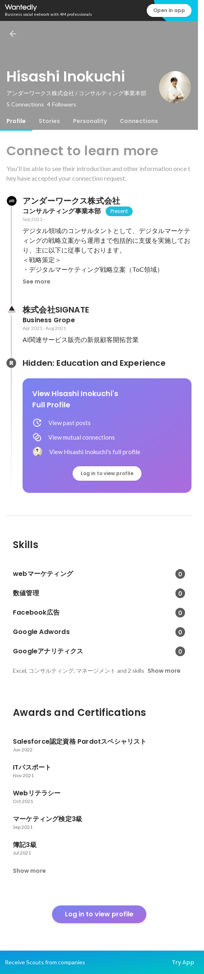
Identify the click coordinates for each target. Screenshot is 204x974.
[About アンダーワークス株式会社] (11, 201)
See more (36, 281)
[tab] (16, 121)
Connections (139, 121)
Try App (183, 962)
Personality (90, 121)
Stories (49, 121)
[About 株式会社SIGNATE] (11, 310)
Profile (16, 121)
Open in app (169, 10)
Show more (164, 671)
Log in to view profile (107, 473)
